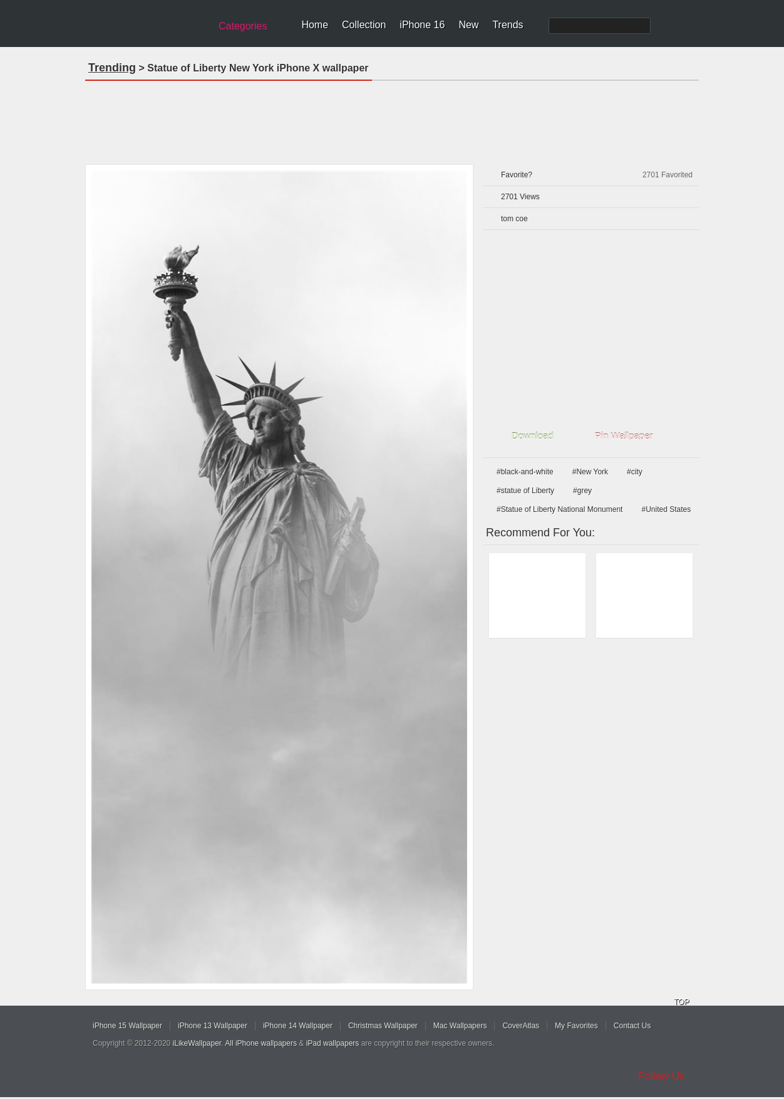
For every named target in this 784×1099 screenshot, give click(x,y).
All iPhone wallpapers (261, 1043)
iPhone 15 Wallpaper (127, 1025)
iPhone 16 (422, 24)
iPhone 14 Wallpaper (298, 1025)
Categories (243, 26)
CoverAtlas (520, 1025)
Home (314, 24)
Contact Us (632, 1025)
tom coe (514, 218)
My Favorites (576, 1025)
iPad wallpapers (332, 1043)
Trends (507, 24)
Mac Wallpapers (460, 1025)
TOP (681, 1001)
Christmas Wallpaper (383, 1025)
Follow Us (661, 1076)
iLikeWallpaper (197, 1043)
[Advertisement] (392, 118)
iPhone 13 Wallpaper (212, 1025)
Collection (364, 24)
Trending (112, 67)
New (468, 24)
